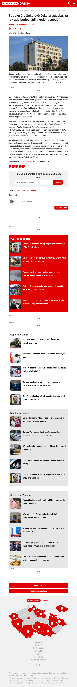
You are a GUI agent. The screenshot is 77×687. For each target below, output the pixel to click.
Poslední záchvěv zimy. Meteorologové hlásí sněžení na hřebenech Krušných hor (41, 274)
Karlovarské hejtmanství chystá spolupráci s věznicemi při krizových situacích (41, 384)
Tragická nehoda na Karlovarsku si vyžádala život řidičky (43, 462)
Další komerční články (38, 591)
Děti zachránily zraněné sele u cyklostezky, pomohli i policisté (44, 448)
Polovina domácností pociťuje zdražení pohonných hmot (44, 355)
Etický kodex (38, 648)
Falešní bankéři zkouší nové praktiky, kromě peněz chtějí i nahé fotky (44, 502)
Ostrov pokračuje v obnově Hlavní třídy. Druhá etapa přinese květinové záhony (44, 259)
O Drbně (38, 645)
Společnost (24, 11)
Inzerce (38, 654)
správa (20, 191)
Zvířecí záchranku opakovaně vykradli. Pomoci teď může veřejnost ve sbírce (44, 288)
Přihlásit (57, 182)
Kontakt (38, 651)
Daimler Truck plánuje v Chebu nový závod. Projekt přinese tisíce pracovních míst (44, 302)
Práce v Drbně (38, 657)
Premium (38, 90)
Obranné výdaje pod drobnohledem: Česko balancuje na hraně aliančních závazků (40, 544)
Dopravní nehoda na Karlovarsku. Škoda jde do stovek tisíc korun (42, 341)
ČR (15, 191)
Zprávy (15, 11)
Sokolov (33, 191)
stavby (26, 191)
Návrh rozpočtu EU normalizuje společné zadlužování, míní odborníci (40, 516)
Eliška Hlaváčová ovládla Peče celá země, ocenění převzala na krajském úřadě (44, 419)
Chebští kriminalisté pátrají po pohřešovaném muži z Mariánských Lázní (44, 245)
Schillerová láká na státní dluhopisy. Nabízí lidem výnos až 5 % (43, 530)
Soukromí (38, 642)
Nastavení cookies (38, 660)
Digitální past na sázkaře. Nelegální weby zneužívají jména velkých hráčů (44, 369)
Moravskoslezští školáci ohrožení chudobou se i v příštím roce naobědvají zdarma (43, 558)
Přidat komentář (61, 208)
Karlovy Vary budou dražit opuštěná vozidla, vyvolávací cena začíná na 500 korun (41, 434)
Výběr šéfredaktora (20, 238)
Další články (38, 585)
